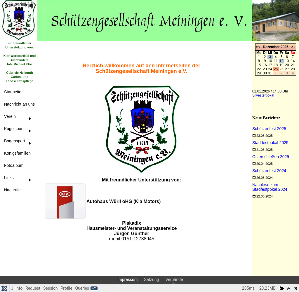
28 (293, 69)
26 (281, 69)
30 (265, 73)
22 (259, 69)
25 (276, 69)
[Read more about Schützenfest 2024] (269, 170)
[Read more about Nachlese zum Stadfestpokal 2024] (269, 187)
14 (293, 61)
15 (259, 65)
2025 (284, 47)
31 (270, 73)
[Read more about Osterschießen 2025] (270, 156)
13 (287, 61)
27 (287, 69)
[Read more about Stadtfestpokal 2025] (270, 142)
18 (276, 65)
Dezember (271, 47)
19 (281, 65)
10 (270, 61)
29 (259, 73)
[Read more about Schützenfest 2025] (269, 128)
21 (293, 65)
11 (276, 61)
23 (265, 69)
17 (270, 65)
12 (281, 61)
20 (287, 65)
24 (270, 69)
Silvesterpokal (263, 95)
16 (265, 65)
